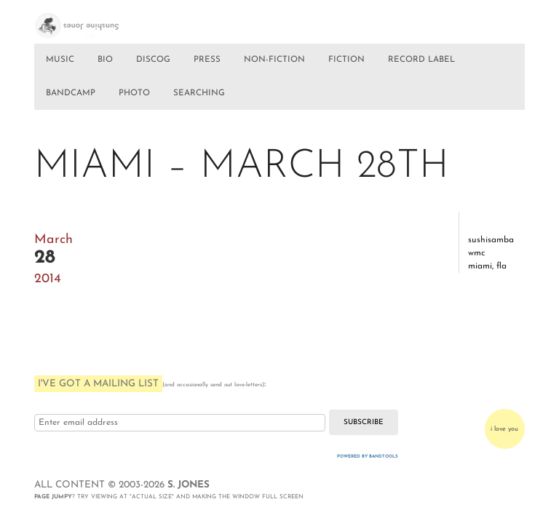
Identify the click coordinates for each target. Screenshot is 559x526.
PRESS (207, 59)
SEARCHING (199, 93)
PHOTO (134, 93)
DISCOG (153, 59)
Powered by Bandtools (367, 456)
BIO (105, 59)
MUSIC (60, 59)
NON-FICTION (274, 59)
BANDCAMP (70, 93)
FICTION (346, 59)
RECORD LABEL (421, 59)
